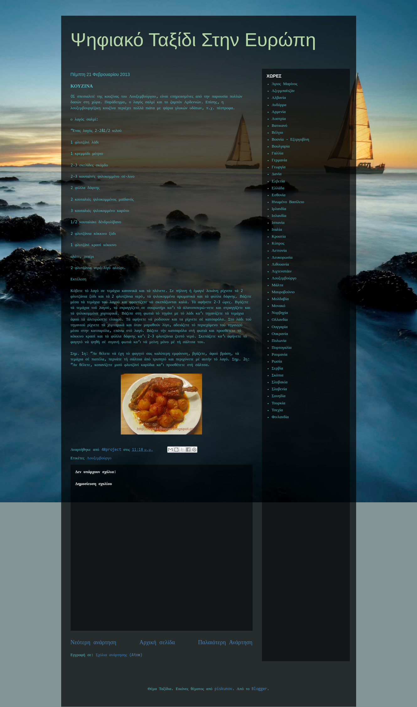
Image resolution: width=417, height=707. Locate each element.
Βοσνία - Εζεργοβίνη (290, 140)
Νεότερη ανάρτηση (93, 643)
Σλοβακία (280, 382)
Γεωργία (279, 167)
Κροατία (279, 237)
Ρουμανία (279, 355)
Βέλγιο (277, 133)
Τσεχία (277, 410)
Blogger (259, 689)
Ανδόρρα (279, 105)
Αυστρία (279, 119)
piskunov (223, 689)
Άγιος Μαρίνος (284, 84)
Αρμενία (279, 112)
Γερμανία (279, 160)
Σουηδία (279, 396)
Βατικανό (279, 126)
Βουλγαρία (281, 146)
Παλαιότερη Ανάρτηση (225, 643)
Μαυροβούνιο (283, 292)
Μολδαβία (280, 299)
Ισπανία (278, 223)
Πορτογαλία (281, 348)
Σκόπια (277, 375)
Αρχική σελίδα (157, 643)
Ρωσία (277, 361)
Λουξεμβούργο (99, 458)
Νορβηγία (280, 313)
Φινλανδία (280, 417)
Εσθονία (279, 195)
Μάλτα (277, 285)
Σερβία (277, 368)
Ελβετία (278, 181)
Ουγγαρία (280, 327)
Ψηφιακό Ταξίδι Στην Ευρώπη (193, 39)
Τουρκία (278, 403)
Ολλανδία (280, 320)
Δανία (276, 174)
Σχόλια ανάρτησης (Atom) (119, 655)
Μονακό (279, 306)
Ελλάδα (278, 188)
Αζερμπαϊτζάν (283, 91)
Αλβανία (279, 98)
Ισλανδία (279, 216)
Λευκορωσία (282, 258)
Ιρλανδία (279, 209)
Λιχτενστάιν (282, 271)
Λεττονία (279, 251)
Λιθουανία (280, 264)
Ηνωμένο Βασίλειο (288, 202)
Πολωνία (279, 341)
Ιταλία (277, 230)
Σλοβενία (279, 389)
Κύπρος (278, 243)
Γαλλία (277, 153)
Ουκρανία (280, 334)
